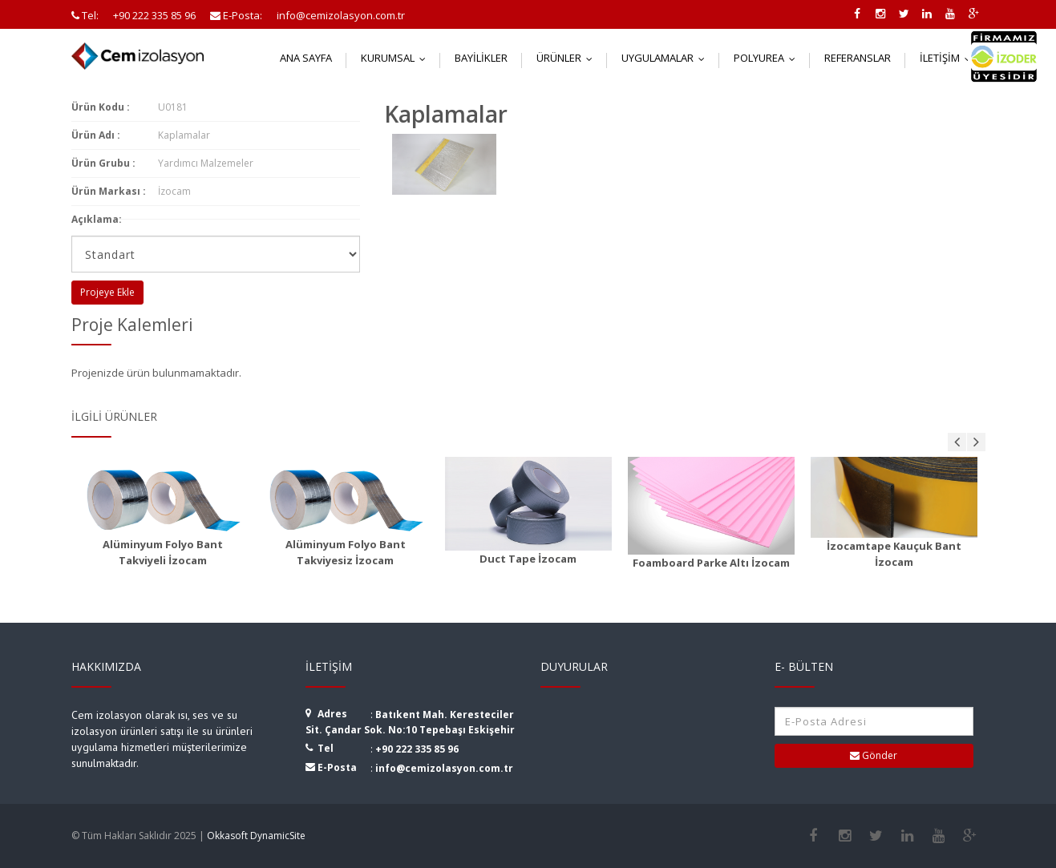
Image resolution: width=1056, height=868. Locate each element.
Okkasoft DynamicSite (256, 835)
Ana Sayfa (306, 57)
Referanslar (857, 57)
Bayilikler (481, 57)
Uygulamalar (666, 57)
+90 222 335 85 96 (417, 749)
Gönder (873, 755)
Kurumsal (397, 57)
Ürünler (568, 57)
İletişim (949, 57)
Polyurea (768, 57)
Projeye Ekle (107, 292)
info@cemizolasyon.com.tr (444, 768)
